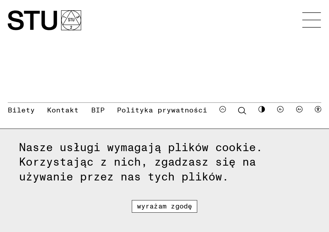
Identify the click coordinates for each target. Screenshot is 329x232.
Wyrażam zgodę (164, 205)
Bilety (21, 109)
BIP (98, 109)
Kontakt (63, 109)
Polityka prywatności (162, 109)
